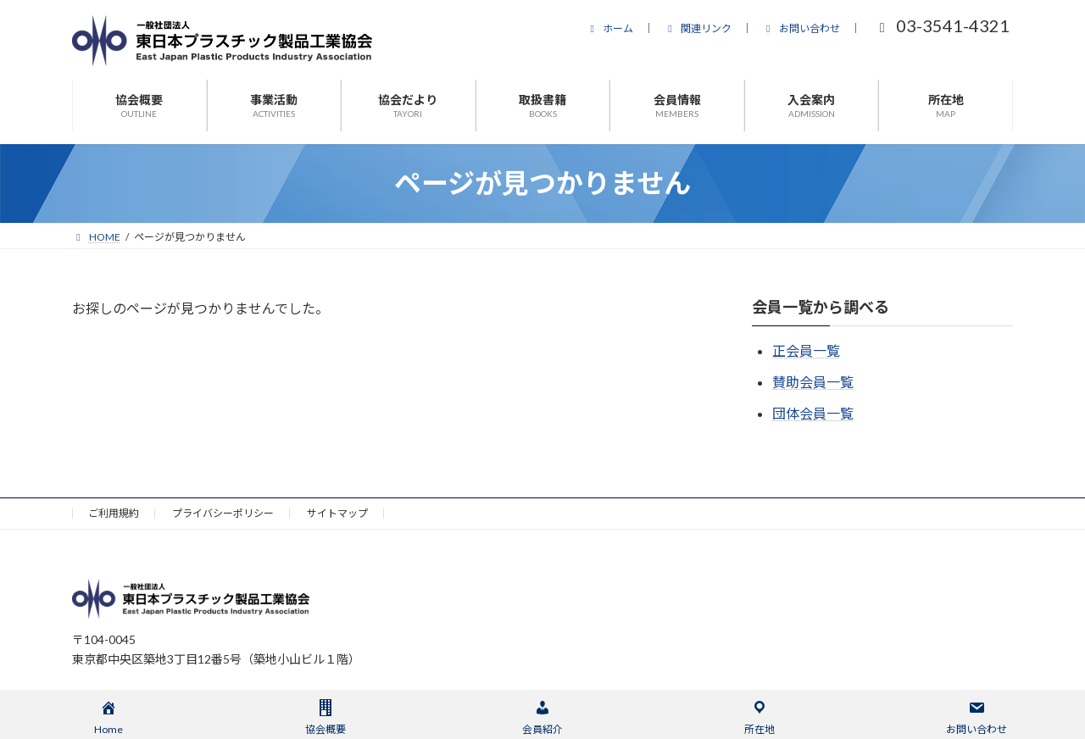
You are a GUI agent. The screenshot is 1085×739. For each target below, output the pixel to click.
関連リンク (698, 28)
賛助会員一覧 (813, 382)
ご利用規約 (113, 513)
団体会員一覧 (813, 413)
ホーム (609, 28)
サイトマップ (337, 513)
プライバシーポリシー (223, 513)
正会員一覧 (806, 350)
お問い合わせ (801, 28)
